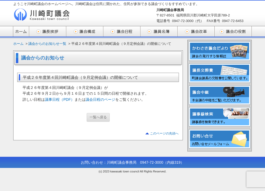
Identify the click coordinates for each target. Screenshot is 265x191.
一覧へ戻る (98, 117)
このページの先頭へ (164, 133)
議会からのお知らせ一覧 (47, 44)
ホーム (18, 44)
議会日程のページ (100, 99)
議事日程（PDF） (59, 99)
